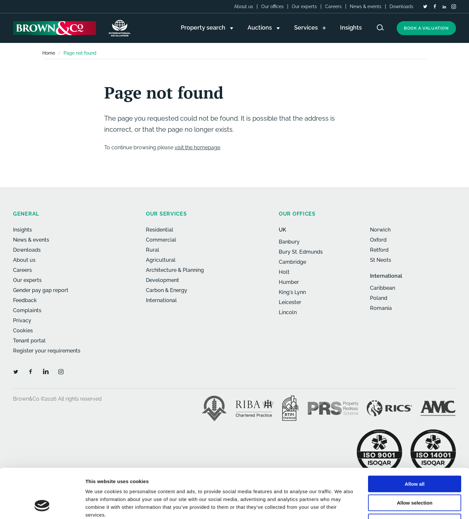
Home (48, 53)
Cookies (23, 330)
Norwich (380, 230)
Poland (378, 298)
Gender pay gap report (40, 290)
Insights (22, 230)
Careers (333, 6)
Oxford (378, 240)
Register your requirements (46, 351)
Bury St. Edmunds (301, 252)
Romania (381, 308)
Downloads (401, 6)
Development (162, 280)
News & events (365, 6)
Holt (284, 272)
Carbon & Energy (166, 290)
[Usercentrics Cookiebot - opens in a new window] (42, 506)
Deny (415, 477)
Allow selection (414, 458)
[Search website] (380, 27)
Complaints (27, 310)
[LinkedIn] (444, 7)
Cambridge (292, 262)
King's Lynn (292, 292)
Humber (289, 282)
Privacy (22, 320)
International (161, 300)
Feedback (25, 300)
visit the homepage (197, 147)
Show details (342, 506)
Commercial (161, 240)
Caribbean (382, 288)
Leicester (290, 302)
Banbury (289, 242)
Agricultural (161, 260)
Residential (159, 230)
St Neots (380, 260)
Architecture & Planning (175, 270)
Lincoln (288, 312)
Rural (152, 250)
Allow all (415, 439)
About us (243, 6)
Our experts (304, 6)
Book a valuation (426, 28)
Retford (379, 250)
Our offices (272, 6)
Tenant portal (29, 341)
